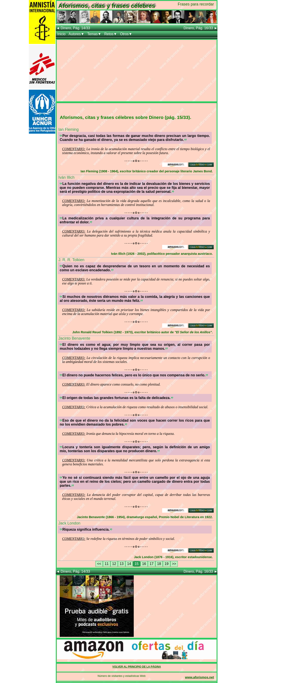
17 (152, 564)
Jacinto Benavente (74, 338)
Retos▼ (110, 34)
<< (99, 564)
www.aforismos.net (199, 677)
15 (137, 564)
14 (129, 564)
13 (122, 564)
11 (107, 564)
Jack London (69, 523)
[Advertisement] (137, 70)
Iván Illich (66, 177)
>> (174, 564)
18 (159, 564)
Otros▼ (126, 34)
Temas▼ (94, 34)
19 (167, 564)
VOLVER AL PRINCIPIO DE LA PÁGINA (136, 666)
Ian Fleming (68, 129)
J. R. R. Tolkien (71, 260)
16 (144, 564)
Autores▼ (76, 34)
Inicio (61, 34)
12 (114, 564)
